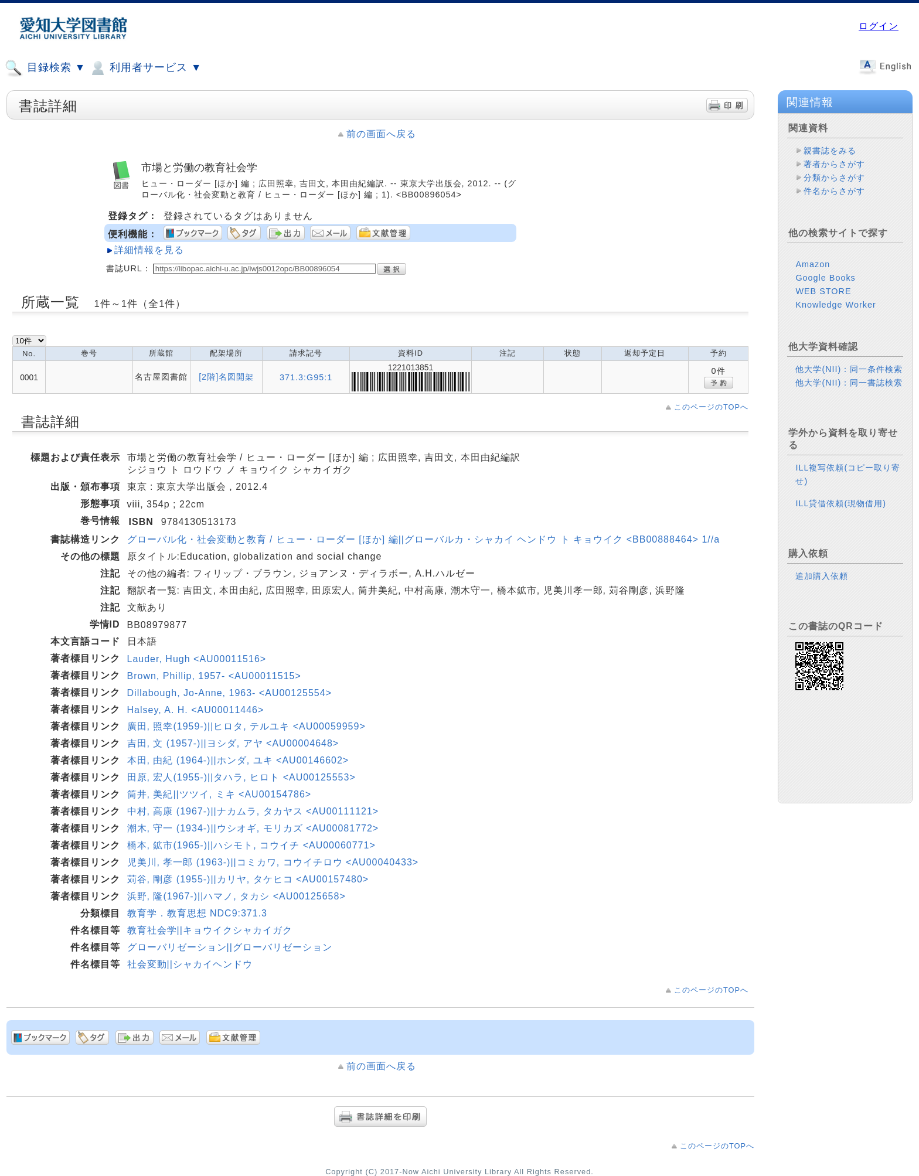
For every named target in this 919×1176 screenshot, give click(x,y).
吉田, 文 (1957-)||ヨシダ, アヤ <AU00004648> (233, 743)
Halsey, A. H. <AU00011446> (195, 710)
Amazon (812, 264)
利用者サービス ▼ (145, 68)
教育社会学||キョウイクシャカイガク (209, 930)
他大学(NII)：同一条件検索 (849, 369)
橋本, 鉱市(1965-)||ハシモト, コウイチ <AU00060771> (251, 845)
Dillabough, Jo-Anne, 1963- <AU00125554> (229, 693)
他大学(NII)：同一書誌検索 (849, 382)
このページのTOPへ (711, 407)
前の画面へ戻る (381, 134)
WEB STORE (823, 291)
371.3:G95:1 (306, 377)
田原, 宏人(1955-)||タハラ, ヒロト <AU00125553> (241, 777)
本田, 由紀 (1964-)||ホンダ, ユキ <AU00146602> (238, 760)
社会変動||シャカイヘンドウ (190, 964)
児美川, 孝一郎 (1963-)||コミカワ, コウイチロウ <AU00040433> (273, 862)
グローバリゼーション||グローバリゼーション (229, 947)
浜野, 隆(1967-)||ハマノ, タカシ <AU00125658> (236, 896)
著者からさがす (834, 164)
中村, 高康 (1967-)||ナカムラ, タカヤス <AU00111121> (253, 811)
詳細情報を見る (149, 250)
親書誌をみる (830, 150)
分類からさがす (834, 177)
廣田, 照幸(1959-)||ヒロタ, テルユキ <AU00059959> (246, 726)
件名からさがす (834, 191)
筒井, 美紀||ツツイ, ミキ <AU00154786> (219, 794)
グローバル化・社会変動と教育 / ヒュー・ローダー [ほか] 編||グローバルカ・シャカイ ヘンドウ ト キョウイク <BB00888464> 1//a (423, 539)
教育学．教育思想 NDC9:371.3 (197, 913)
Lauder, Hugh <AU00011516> (197, 659)
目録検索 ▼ (45, 68)
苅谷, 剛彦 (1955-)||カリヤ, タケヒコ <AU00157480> (248, 879)
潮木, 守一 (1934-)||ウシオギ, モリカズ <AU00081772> (253, 828)
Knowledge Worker (835, 304)
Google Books (825, 277)
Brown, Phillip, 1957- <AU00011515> (214, 676)
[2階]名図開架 (226, 376)
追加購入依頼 (821, 576)
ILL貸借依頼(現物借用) (840, 503)
